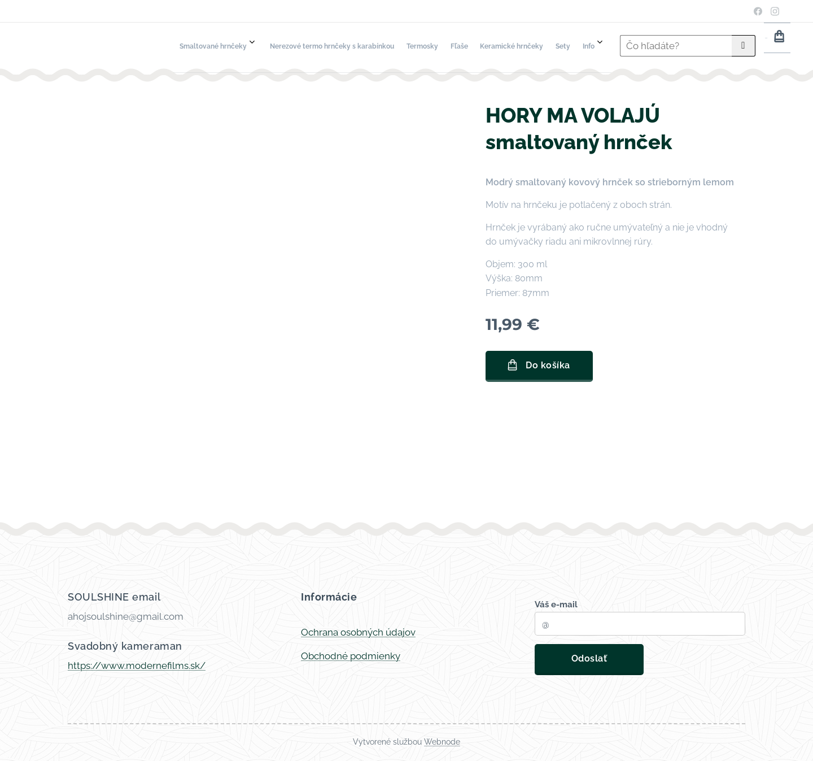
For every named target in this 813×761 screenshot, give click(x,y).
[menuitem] (437, 46)
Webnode (442, 741)
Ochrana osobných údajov (358, 632)
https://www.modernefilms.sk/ (137, 665)
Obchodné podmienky (350, 656)
